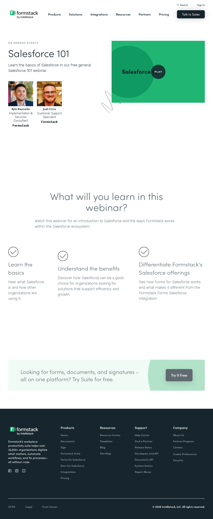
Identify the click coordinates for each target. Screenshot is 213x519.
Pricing (164, 14)
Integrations (99, 14)
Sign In (201, 5)
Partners (145, 14)
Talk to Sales (191, 14)
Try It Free (179, 380)
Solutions (75, 14)
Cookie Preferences (185, 454)
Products (54, 14)
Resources (123, 14)
